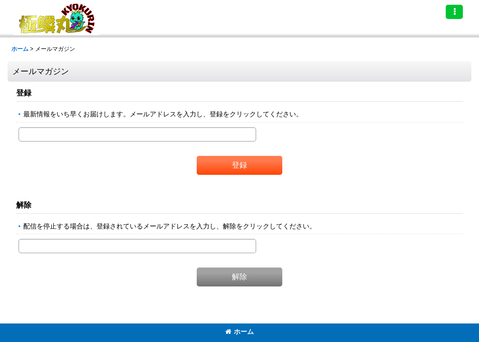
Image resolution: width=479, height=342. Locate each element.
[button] (454, 12)
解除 (23, 204)
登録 (23, 92)
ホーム (239, 331)
